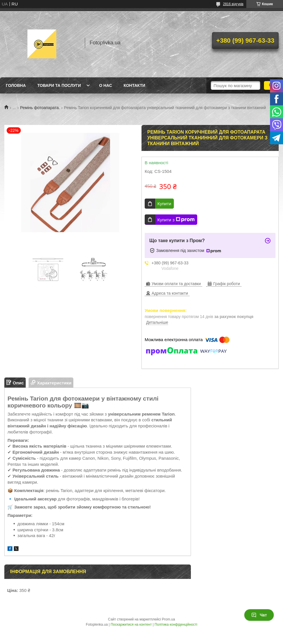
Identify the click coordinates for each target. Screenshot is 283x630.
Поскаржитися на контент (131, 624)
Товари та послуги (59, 85)
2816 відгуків (233, 4)
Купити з (176, 219)
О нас (105, 85)
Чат (259, 615)
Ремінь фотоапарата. (40, 107)
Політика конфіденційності (175, 624)
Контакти (134, 85)
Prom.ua (168, 619)
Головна (16, 85)
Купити (164, 203)
